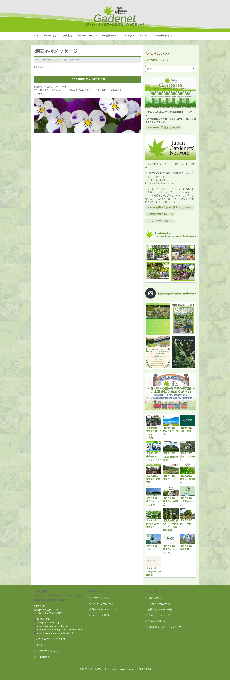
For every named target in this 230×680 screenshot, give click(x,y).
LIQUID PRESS (144, 669)
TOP (36, 35)
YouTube (144, 35)
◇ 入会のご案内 (153, 597)
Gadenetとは (50, 35)
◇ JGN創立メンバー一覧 (157, 615)
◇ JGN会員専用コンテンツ (158, 621)
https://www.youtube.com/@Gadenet (55, 633)
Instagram (130, 35)
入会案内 (67, 35)
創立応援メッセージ (44, 67)
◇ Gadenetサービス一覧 (101, 603)
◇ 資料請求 (39, 645)
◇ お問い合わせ (42, 656)
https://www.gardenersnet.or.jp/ (52, 626)
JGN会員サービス (110, 35)
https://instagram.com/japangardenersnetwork (59, 629)
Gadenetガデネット (97, 669)
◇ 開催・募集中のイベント (102, 609)
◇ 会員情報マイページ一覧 (158, 609)
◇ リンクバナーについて (46, 650)
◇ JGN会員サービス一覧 (157, 603)
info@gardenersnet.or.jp (163, 183)
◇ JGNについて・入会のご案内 (49, 639)
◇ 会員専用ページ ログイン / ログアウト (165, 627)
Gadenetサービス (86, 35)
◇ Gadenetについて (99, 597)
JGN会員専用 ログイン (157, 59)
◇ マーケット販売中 (99, 615)
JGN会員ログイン (163, 35)
